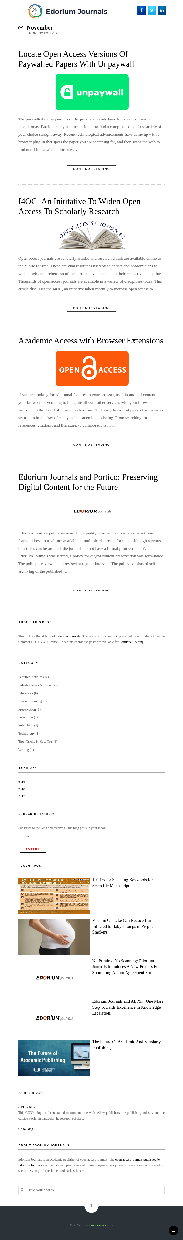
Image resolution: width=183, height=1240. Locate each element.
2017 (21, 796)
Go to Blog (25, 1129)
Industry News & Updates (36, 685)
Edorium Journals (68, 636)
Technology (26, 733)
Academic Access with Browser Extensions (90, 340)
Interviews (25, 693)
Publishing (25, 725)
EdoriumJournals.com (97, 1225)
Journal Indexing (30, 701)
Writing (23, 750)
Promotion (25, 717)
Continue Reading (91, 169)
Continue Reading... (132, 642)
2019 (21, 782)
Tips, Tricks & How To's (35, 741)
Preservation (27, 709)
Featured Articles (30, 677)
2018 (21, 789)
